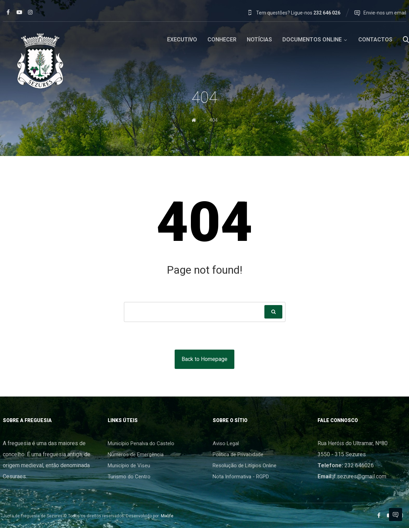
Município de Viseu (129, 465)
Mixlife (167, 516)
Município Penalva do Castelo (141, 443)
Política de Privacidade (238, 454)
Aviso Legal (226, 443)
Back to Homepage (204, 359)
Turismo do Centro (129, 476)
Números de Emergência (136, 454)
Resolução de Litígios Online (244, 465)
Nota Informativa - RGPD (241, 476)
